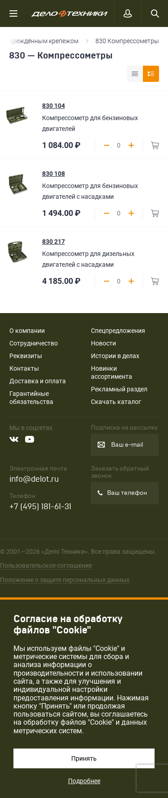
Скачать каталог (116, 401)
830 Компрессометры (127, 41)
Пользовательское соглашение (46, 565)
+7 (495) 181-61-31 (40, 506)
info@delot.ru (34, 479)
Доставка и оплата (37, 381)
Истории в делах (115, 355)
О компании (27, 330)
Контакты (24, 368)
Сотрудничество (33, 343)
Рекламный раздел (119, 389)
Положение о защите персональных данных (64, 579)
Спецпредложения (118, 330)
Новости (103, 343)
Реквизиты (25, 355)
